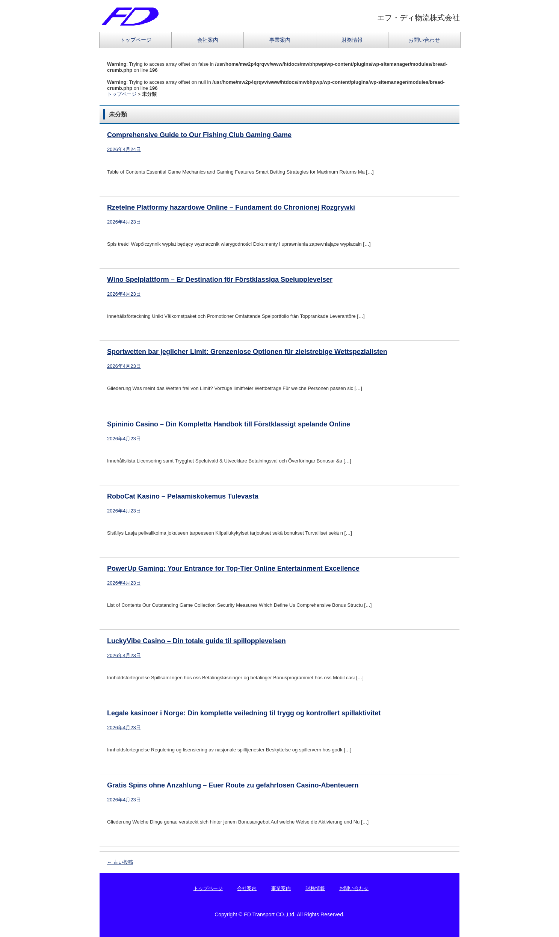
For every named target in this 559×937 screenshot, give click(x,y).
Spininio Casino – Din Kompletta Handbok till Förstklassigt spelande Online (228, 424)
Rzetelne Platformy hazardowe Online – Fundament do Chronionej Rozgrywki (231, 207)
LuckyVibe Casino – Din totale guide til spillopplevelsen (196, 641)
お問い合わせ (424, 40)
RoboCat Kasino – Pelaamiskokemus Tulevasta (182, 496)
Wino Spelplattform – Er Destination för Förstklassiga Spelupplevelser (219, 279)
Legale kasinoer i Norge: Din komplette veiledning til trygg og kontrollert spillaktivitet (244, 713)
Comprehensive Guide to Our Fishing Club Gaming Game (199, 135)
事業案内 (279, 40)
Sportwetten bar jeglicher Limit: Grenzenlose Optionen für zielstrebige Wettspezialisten (247, 351)
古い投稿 (120, 862)
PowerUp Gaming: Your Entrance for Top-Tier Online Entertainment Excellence (233, 568)
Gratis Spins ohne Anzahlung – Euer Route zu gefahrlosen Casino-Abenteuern (232, 785)
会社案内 (207, 40)
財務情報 (352, 40)
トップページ (135, 40)
